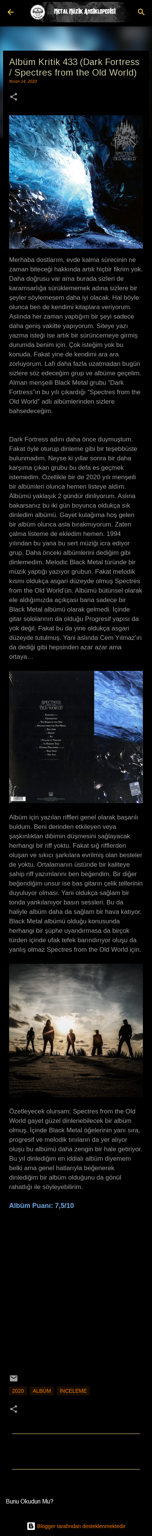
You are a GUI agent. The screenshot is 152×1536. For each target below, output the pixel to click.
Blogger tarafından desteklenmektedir (76, 1526)
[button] (13, 97)
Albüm (42, 1391)
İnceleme (73, 1391)
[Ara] (141, 12)
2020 (18, 1391)
